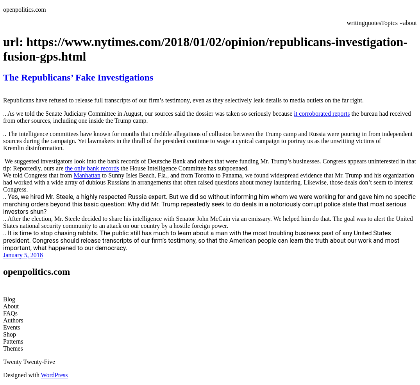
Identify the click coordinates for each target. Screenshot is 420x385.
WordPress (54, 375)
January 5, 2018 (23, 255)
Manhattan (86, 175)
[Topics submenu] (401, 23)
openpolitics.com (24, 9)
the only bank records (92, 168)
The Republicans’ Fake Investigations (78, 77)
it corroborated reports (322, 113)
